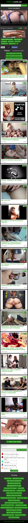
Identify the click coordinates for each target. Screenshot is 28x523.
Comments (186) (18, 50)
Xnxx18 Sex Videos (14, 517)
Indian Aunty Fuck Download (14, 493)
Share (2, 47)
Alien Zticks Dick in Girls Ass (14, 53)
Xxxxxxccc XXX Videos (10, 488)
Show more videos (14, 441)
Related (7, 50)
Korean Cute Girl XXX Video (8, 498)
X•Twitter (8, 47)
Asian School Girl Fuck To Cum (14, 58)
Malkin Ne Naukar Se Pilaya (14, 510)
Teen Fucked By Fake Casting (14, 55)
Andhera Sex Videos (21, 505)
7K (25, 28)
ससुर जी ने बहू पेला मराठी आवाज (14, 512)
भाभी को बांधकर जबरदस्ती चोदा (14, 480)
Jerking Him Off (21, 490)
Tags (9, 521)
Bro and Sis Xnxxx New (21, 507)
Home (5, 521)
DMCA (13, 521)
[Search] (11, 5)
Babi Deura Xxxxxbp (18, 478)
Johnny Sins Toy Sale (8, 515)
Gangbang (4, 41)
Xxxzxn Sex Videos (22, 498)
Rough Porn (4, 43)
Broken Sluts (8, 478)
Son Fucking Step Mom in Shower (14, 502)
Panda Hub (21, 488)
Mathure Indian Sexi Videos (14, 495)
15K (20, 28)
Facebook (14, 47)
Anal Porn (10, 41)
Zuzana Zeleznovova (7, 39)
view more (14, 470)
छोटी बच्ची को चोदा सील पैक (14, 483)
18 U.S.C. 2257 (20, 521)
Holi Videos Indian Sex (9, 490)
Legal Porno (12, 43)
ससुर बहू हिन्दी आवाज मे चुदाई (14, 485)
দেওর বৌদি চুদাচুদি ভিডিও (7, 505)
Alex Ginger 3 (18, 39)
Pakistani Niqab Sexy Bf (7, 507)
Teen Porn (17, 41)
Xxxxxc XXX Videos (20, 515)
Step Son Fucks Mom (14, 500)
